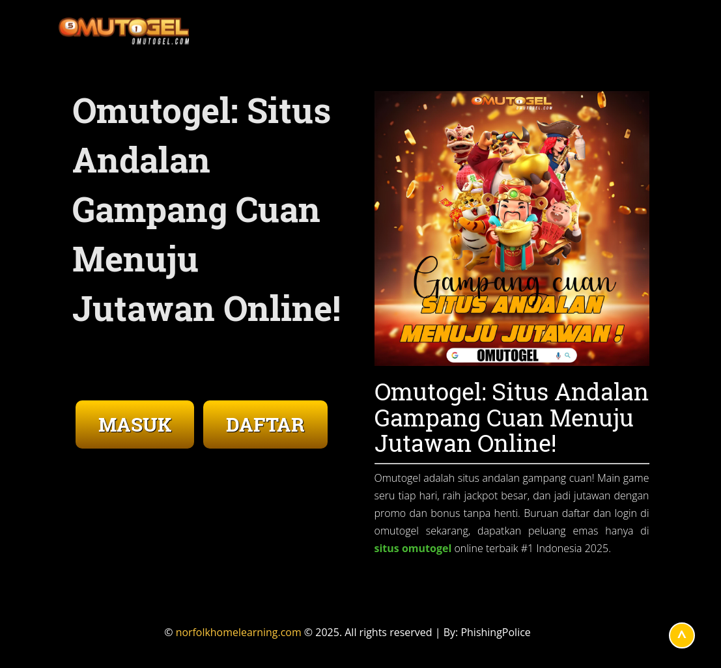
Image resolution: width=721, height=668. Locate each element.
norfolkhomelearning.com (238, 632)
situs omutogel (413, 548)
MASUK (134, 424)
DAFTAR (265, 424)
